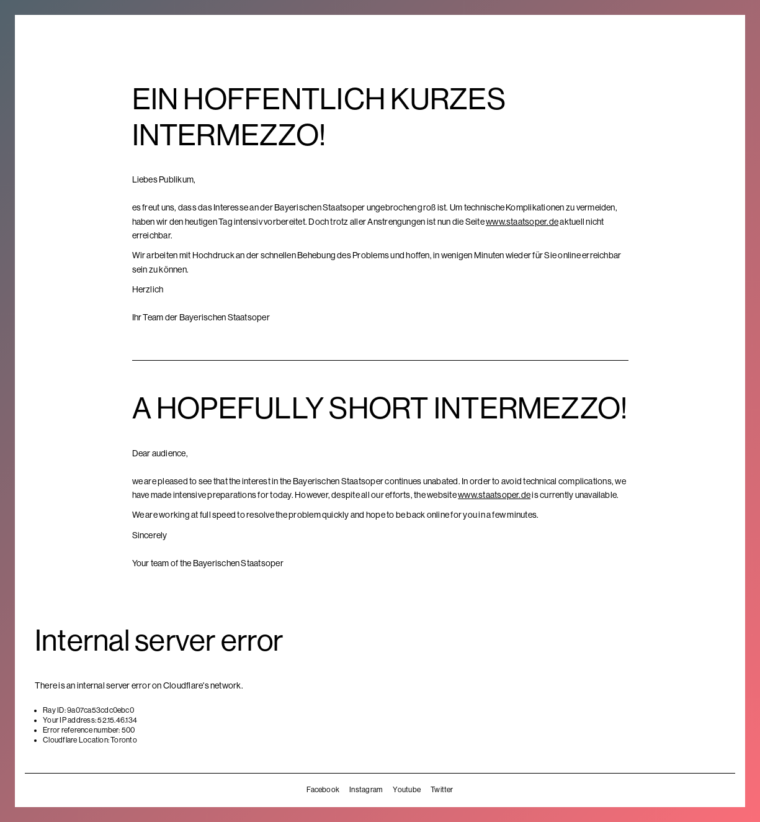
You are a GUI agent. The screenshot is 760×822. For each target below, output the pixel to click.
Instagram (366, 789)
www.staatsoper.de (522, 222)
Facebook (322, 789)
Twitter (442, 789)
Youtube (407, 789)
